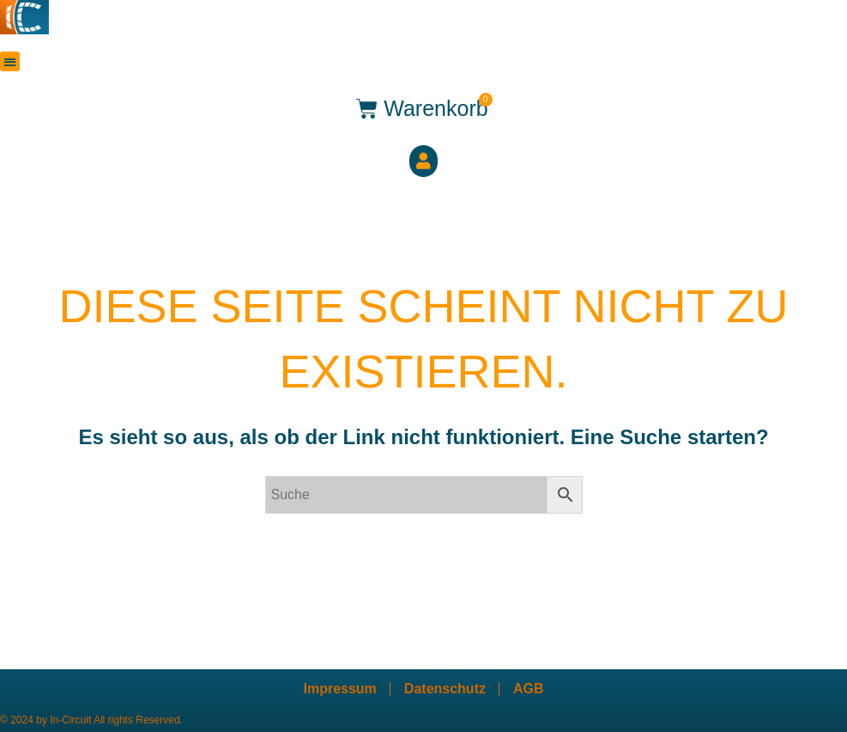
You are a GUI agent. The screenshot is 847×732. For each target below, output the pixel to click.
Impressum (339, 688)
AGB (528, 688)
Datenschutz (445, 688)
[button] (10, 61)
